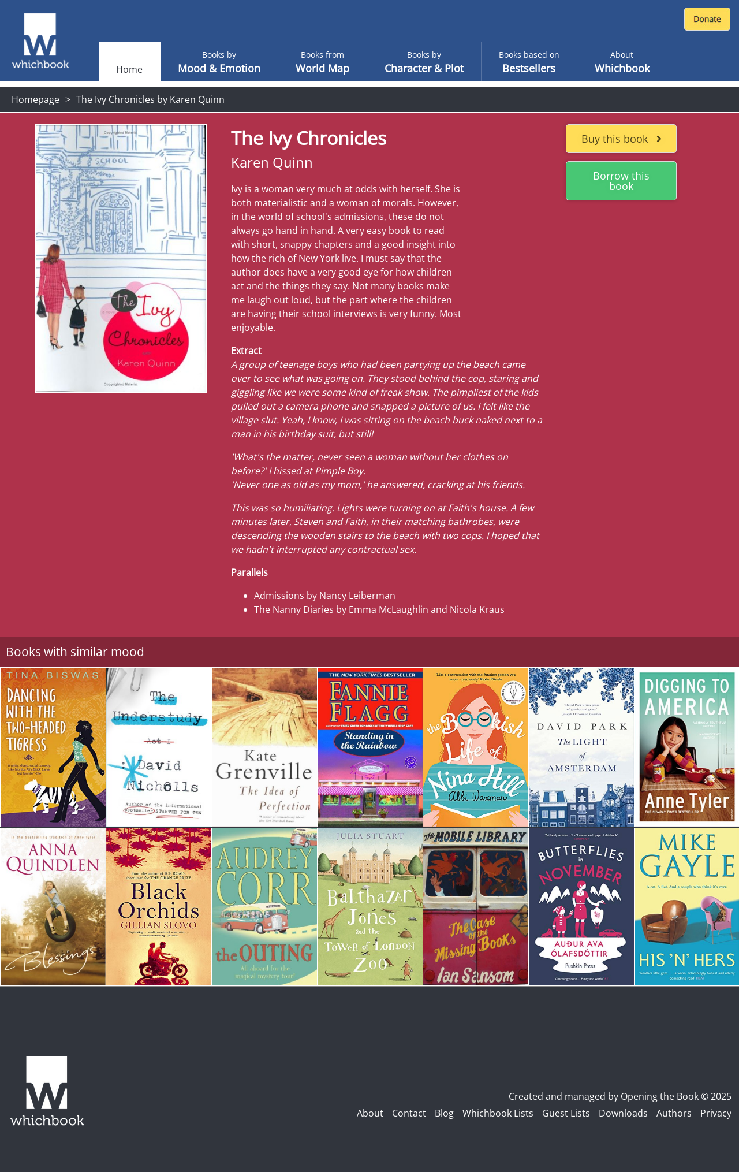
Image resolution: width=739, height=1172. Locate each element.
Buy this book (621, 139)
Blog (444, 1113)
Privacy (715, 1113)
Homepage (35, 99)
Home (129, 69)
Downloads (623, 1113)
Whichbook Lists (497, 1113)
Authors (674, 1113)
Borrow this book (621, 181)
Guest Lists (566, 1113)
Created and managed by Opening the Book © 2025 (620, 1096)
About (370, 1113)
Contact (409, 1113)
